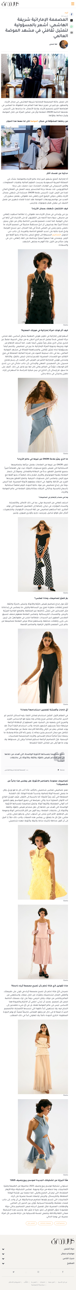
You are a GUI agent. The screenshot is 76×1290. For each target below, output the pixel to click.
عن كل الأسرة (62, 1282)
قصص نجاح (31, 1223)
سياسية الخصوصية (38, 1285)
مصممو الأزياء (60, 1223)
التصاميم (56, 235)
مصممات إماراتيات (45, 1223)
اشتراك (42, 1282)
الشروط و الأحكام (15, 1282)
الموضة (34, 121)
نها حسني (53, 44)
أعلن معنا (51, 1282)
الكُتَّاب (26, 1282)
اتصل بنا (34, 1282)
